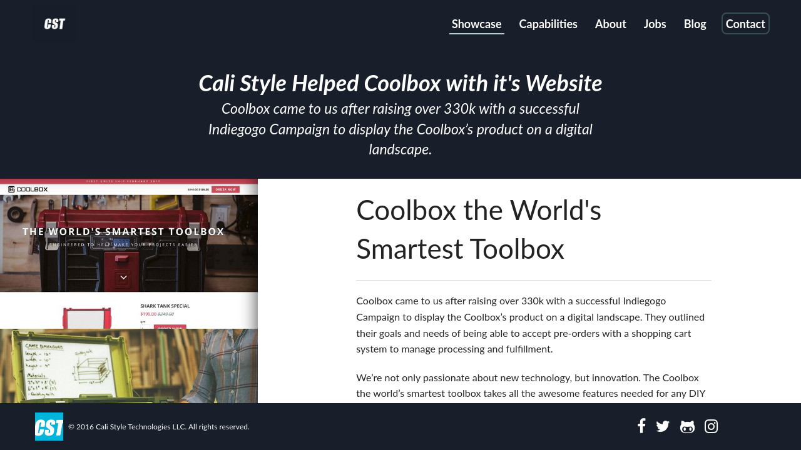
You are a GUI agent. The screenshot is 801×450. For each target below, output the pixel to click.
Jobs (655, 24)
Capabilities (548, 24)
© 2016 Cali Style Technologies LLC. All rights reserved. (159, 426)
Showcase (477, 24)
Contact (745, 24)
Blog (695, 24)
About (610, 24)
